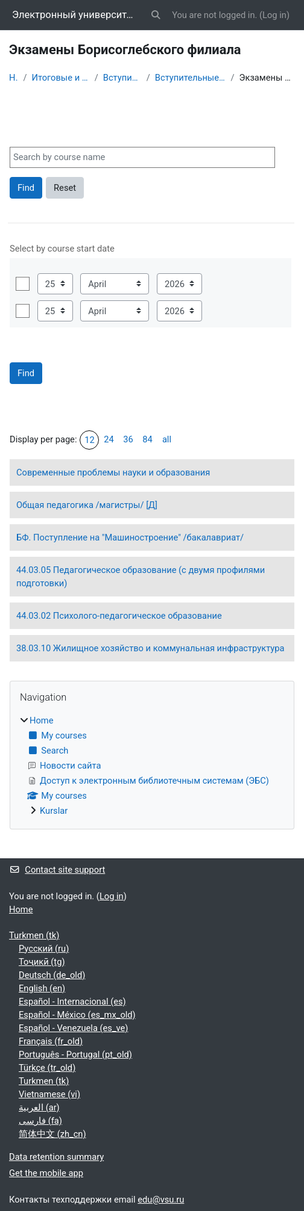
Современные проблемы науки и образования (113, 472)
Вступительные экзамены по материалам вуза (190, 77)
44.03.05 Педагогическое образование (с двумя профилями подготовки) (140, 577)
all (166, 439)
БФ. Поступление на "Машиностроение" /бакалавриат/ (130, 537)
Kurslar (54, 810)
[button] (156, 15)
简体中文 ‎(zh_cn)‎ (52, 1134)
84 (147, 439)
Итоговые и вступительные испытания (60, 77)
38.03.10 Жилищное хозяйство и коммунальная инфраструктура (150, 648)
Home (13, 77)
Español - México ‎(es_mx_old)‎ (77, 1014)
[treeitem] (152, 765)
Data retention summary (56, 1156)
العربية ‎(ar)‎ (39, 1107)
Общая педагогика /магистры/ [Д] (86, 505)
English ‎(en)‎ (42, 988)
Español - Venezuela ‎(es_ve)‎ (73, 1028)
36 (128, 439)
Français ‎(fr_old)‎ (51, 1041)
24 (109, 439)
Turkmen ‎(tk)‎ (34, 935)
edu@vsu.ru (161, 1199)
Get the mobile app (46, 1173)
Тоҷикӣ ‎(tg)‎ (42, 961)
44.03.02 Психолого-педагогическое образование (119, 615)
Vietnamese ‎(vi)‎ (49, 1094)
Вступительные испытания (122, 77)
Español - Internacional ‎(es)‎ (72, 1001)
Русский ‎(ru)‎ (44, 948)
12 (89, 440)
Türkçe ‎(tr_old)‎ (47, 1067)
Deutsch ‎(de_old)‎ (52, 975)
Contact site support (57, 869)
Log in (274, 15)
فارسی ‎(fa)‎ (40, 1120)
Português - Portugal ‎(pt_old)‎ (75, 1054)
